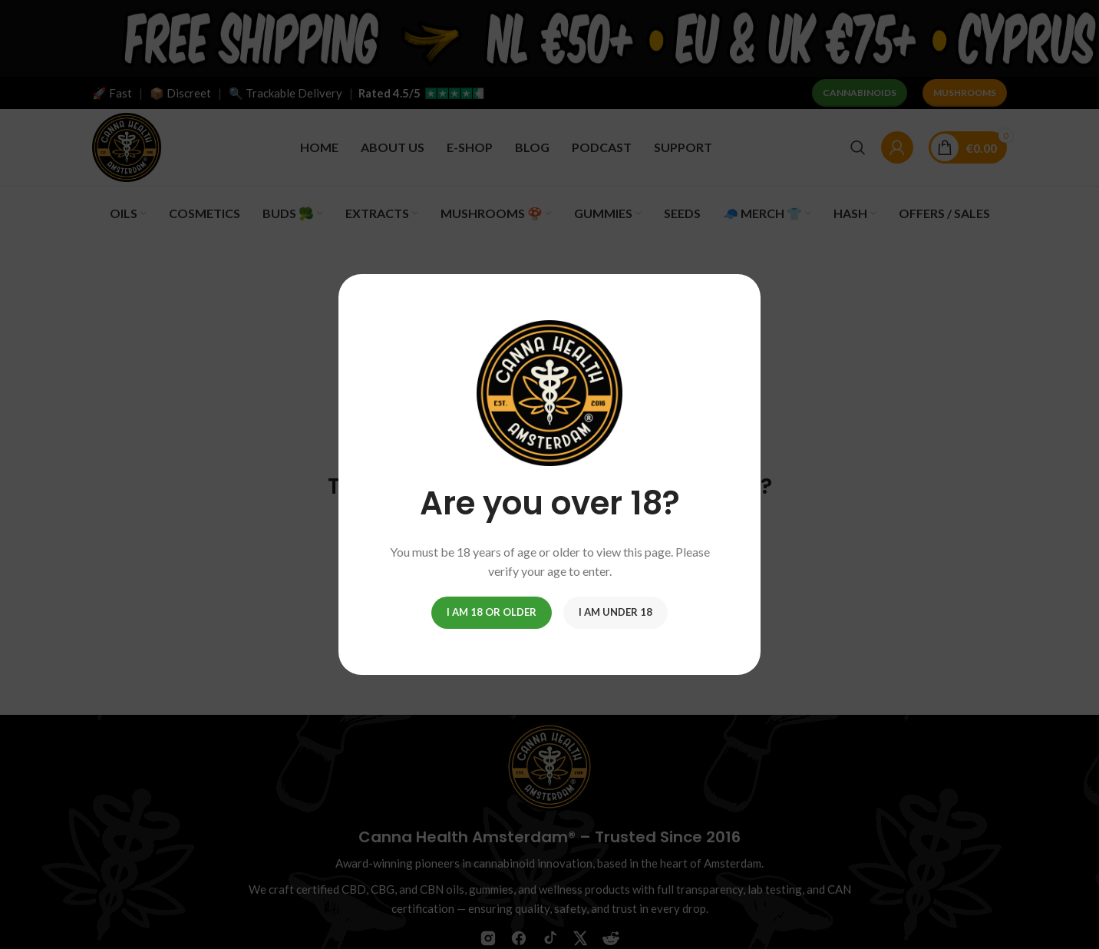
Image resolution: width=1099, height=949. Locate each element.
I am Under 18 (615, 612)
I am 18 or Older (491, 612)
